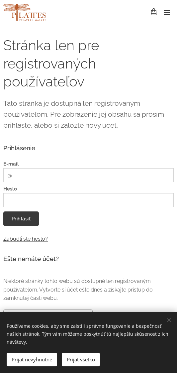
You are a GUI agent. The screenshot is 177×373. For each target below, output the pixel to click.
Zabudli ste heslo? (25, 239)
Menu (167, 12)
